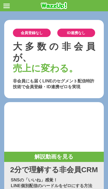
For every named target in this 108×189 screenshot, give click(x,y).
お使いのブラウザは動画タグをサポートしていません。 (54, 127)
